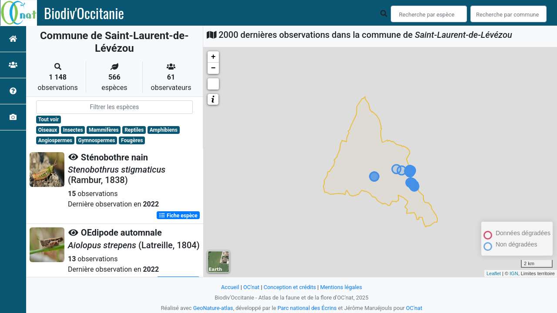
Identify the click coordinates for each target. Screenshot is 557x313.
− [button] (213, 68)
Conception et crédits (289, 287)
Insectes (73, 130)
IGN (514, 273)
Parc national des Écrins (307, 308)
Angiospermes (55, 140)
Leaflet (494, 273)
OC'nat (251, 287)
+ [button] (213, 57)
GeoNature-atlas (213, 308)
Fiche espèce (178, 215)
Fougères (132, 140)
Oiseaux (47, 130)
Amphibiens (164, 130)
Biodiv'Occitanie (84, 13)
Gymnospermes (96, 140)
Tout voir (48, 120)
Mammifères (103, 130)
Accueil (230, 287)
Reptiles (134, 130)
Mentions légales (341, 287)
